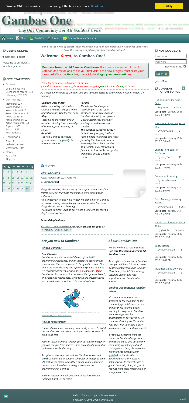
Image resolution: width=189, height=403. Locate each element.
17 (13, 183)
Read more (98, 6)
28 (31, 188)
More (164, 81)
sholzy (112, 358)
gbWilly (66, 140)
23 (9, 188)
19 (22, 183)
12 (22, 177)
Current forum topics (169, 90)
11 (18, 177)
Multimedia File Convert (168, 268)
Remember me (173, 66)
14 (31, 177)
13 (27, 177)
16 (9, 183)
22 (4, 188)
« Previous (47, 229)
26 (22, 188)
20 (27, 183)
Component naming (166, 176)
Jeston (17, 66)
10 (13, 177)
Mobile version (109, 395)
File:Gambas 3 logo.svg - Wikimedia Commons (56, 316)
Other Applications (50, 172)
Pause (58, 229)
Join (157, 81)
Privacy (85, 395)
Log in (95, 395)
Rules (76, 395)
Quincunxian (49, 181)
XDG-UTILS (46, 226)
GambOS (47, 358)
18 (18, 183)
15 (4, 183)
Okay (169, 6)
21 (31, 183)
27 (27, 188)
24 (13, 188)
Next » (67, 229)
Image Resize (162, 245)
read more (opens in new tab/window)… (76, 281)
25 (18, 188)
